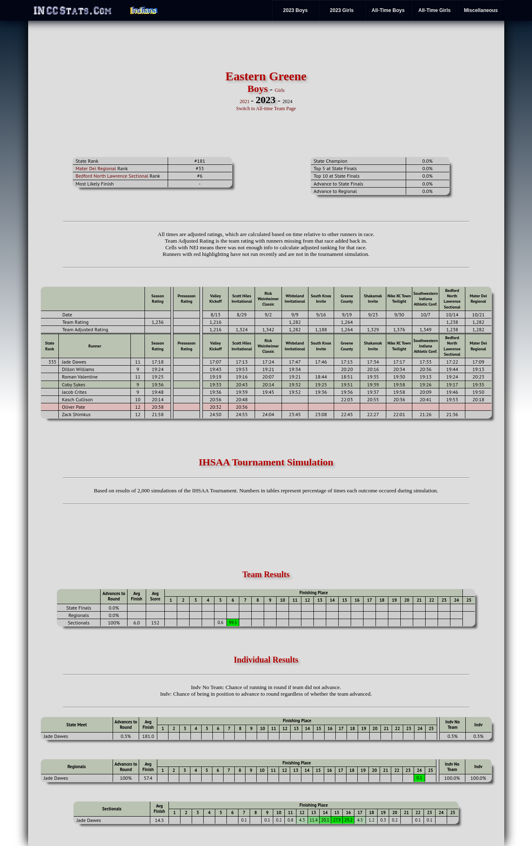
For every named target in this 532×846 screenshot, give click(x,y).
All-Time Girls (435, 10)
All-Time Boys (388, 10)
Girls (280, 90)
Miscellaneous (481, 10)
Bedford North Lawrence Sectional (112, 176)
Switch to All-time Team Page (266, 108)
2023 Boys (295, 10)
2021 (245, 101)
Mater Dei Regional (96, 168)
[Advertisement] (116, 90)
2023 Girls (342, 10)
